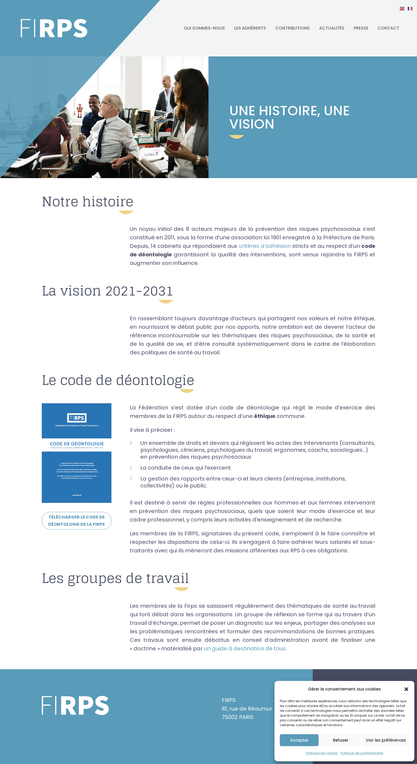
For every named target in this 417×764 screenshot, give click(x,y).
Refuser (340, 740)
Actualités (331, 28)
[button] (406, 689)
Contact (388, 28)
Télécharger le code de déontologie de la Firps (76, 520)
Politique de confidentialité (361, 753)
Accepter (299, 740)
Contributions (292, 28)
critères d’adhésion (265, 246)
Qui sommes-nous (204, 28)
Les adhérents (250, 28)
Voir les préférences (386, 740)
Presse (361, 28)
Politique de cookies (322, 753)
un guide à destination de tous (245, 648)
